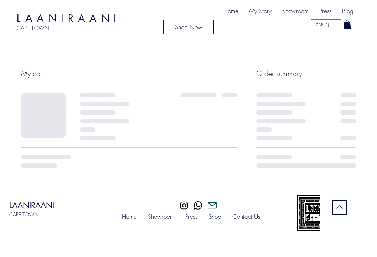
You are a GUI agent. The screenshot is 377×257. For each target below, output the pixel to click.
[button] (347, 24)
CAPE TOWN (23, 214)
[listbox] (326, 24)
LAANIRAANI (31, 205)
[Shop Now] (188, 27)
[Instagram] (184, 205)
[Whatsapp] (198, 205)
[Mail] (212, 205)
